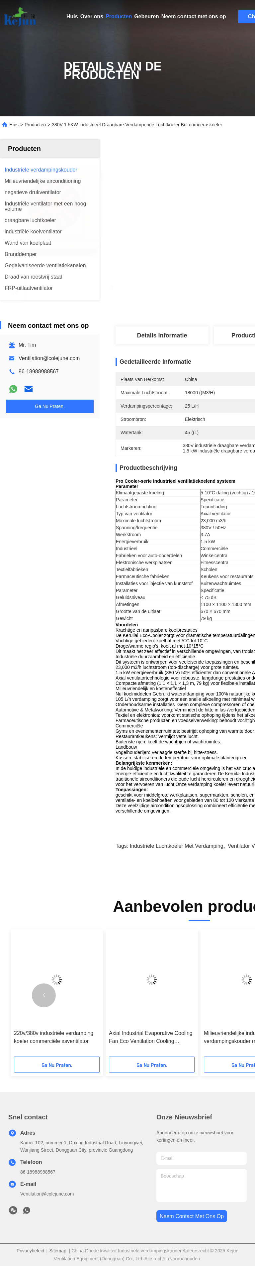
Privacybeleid (30, 1250)
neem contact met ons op (192, 1216)
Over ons (91, 16)
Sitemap (57, 1250)
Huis (72, 16)
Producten (119, 16)
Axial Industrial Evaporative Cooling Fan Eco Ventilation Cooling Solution (151, 1037)
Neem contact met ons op (193, 16)
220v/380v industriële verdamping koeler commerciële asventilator (53, 1037)
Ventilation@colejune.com (49, 358)
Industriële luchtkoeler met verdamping (176, 846)
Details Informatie (162, 335)
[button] (44, 995)
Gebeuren (146, 16)
